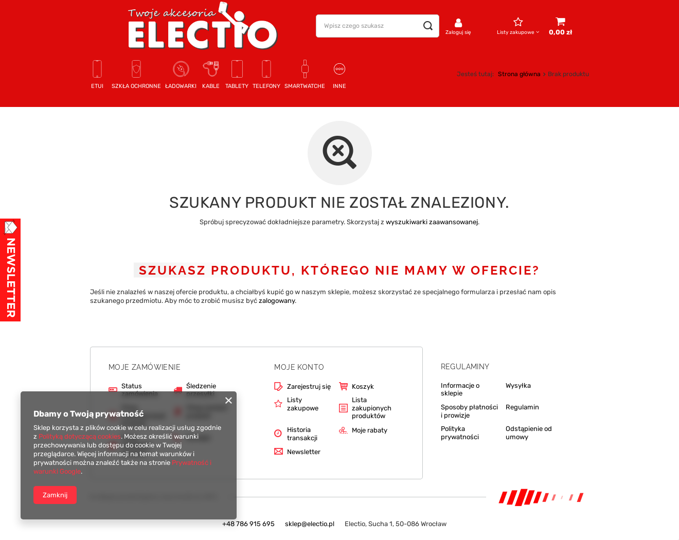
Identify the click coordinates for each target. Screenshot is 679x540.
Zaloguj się (458, 32)
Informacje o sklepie (460, 390)
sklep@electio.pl (309, 524)
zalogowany (277, 300)
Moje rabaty (369, 430)
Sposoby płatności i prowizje (469, 411)
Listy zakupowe (515, 32)
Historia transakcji (302, 434)
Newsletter (303, 452)
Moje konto (299, 367)
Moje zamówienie (145, 367)
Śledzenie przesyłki (201, 390)
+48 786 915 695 (248, 524)
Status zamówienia (139, 390)
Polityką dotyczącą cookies (80, 436)
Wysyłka (518, 385)
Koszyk (363, 386)
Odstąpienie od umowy (529, 433)
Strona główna (519, 74)
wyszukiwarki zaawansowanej (432, 222)
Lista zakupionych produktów (371, 408)
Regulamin (522, 407)
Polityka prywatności (460, 433)
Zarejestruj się (309, 386)
